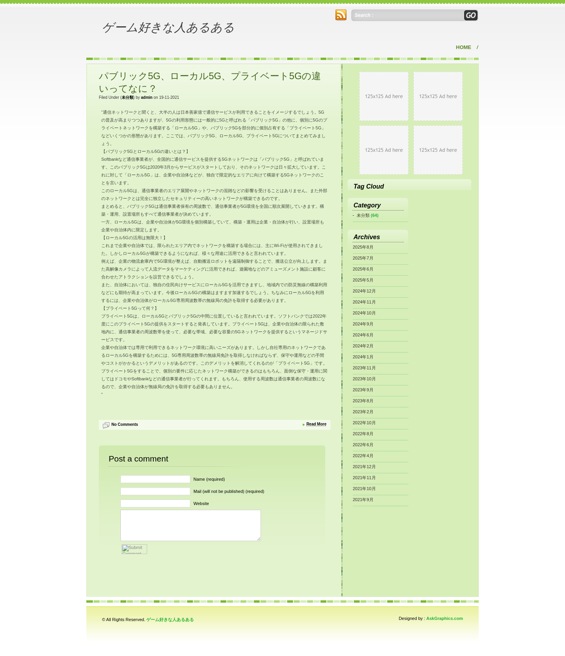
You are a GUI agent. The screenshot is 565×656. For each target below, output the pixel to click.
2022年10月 (364, 422)
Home (463, 47)
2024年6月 (363, 335)
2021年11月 (364, 477)
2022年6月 (363, 444)
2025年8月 (363, 247)
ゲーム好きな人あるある (168, 27)
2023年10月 (364, 378)
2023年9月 (363, 389)
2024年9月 (363, 324)
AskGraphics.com (444, 618)
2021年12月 (364, 466)
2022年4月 (363, 455)
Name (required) (209, 479)
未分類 (127, 97)
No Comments (124, 424)
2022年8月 (363, 433)
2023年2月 (363, 411)
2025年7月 (363, 258)
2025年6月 (363, 269)
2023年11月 (364, 367)
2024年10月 (364, 313)
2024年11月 (364, 302)
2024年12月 (364, 291)
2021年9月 (363, 499)
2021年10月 (364, 488)
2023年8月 (363, 400)
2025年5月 (363, 280)
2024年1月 (363, 356)
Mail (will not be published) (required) (228, 491)
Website (201, 503)
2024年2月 (363, 345)
